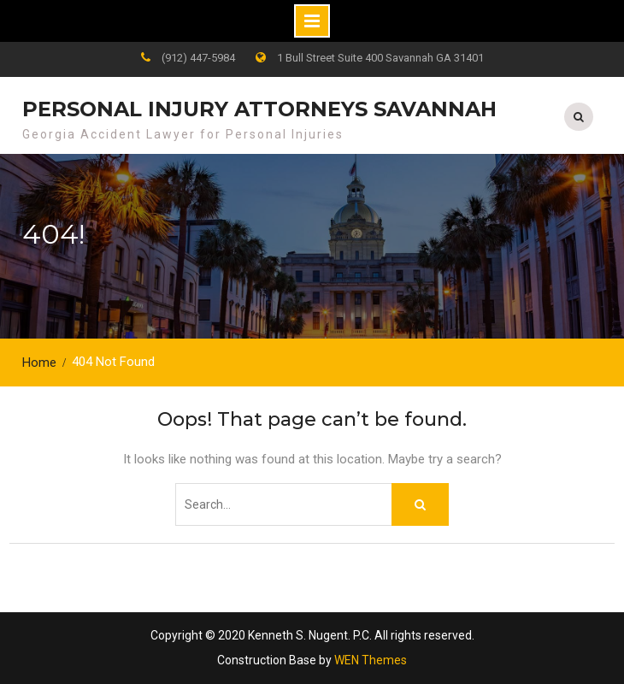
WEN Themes (370, 660)
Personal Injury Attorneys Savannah (259, 109)
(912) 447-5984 (198, 57)
